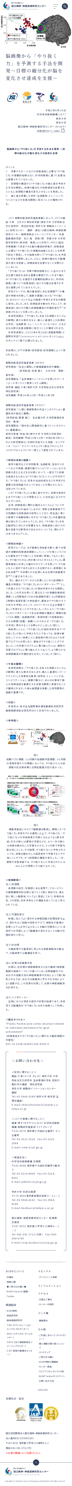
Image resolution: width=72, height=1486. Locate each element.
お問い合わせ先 (46, 1380)
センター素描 (45, 1366)
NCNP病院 (12, 1310)
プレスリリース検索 (48, 1277)
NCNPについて (15, 1271)
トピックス (44, 1271)
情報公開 (11, 1281)
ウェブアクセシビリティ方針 (51, 1371)
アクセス (43, 1293)
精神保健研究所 (14, 1320)
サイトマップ (44, 1352)
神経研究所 (12, 1315)
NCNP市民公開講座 (48, 1361)
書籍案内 (43, 1320)
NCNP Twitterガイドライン (52, 1376)
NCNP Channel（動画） (18, 1291)
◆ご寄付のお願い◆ (16, 1286)
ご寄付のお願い (46, 1356)
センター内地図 (46, 1304)
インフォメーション (49, 1286)
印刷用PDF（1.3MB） (48, 131)
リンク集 (43, 1313)
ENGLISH (43, 1389)
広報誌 (10, 1277)
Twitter (10, 1296)
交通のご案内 (45, 1299)
